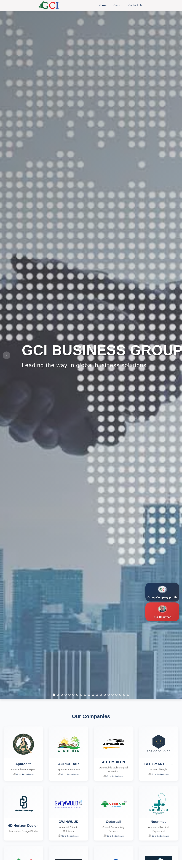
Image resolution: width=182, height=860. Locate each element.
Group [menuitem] (117, 5)
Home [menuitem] (102, 5)
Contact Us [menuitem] (135, 5)
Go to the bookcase (23, 774)
